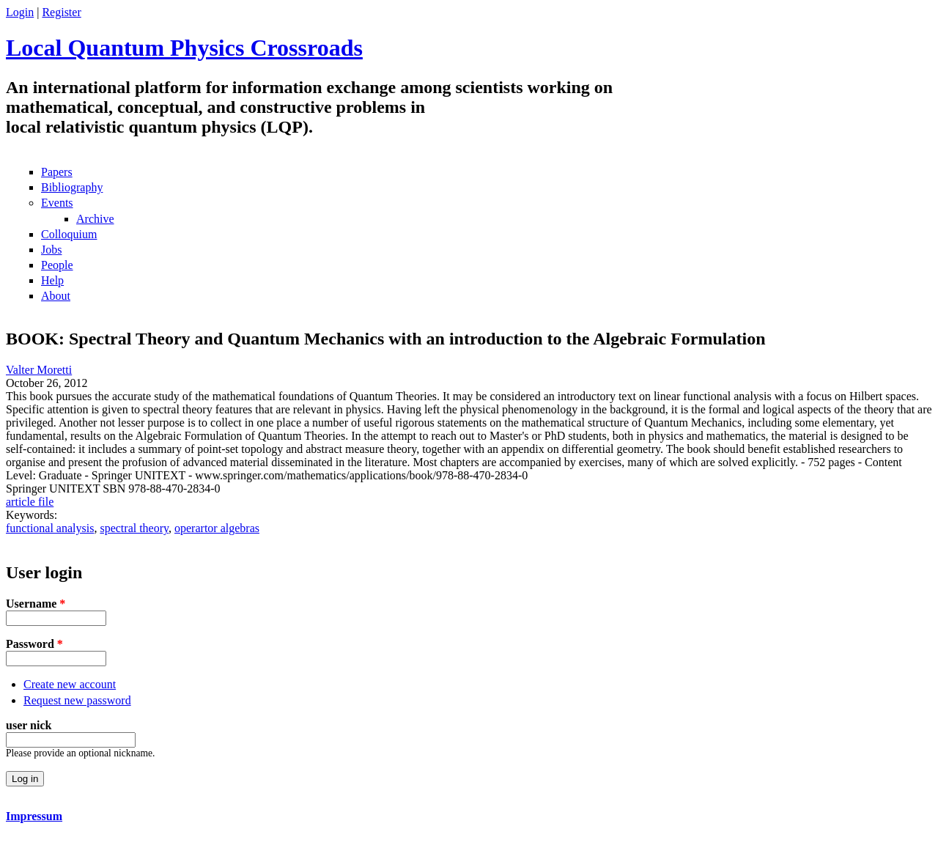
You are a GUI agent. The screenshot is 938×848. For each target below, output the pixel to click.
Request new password (77, 700)
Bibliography (72, 187)
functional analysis (50, 528)
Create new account (69, 684)
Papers (57, 172)
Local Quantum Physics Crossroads (184, 47)
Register (61, 12)
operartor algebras (216, 528)
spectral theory (134, 528)
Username (35, 603)
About (55, 296)
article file (29, 501)
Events (57, 202)
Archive (95, 219)
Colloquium (69, 234)
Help (52, 280)
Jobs (51, 249)
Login (20, 12)
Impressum (34, 816)
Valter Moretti (39, 370)
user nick (28, 725)
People (57, 265)
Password (34, 644)
